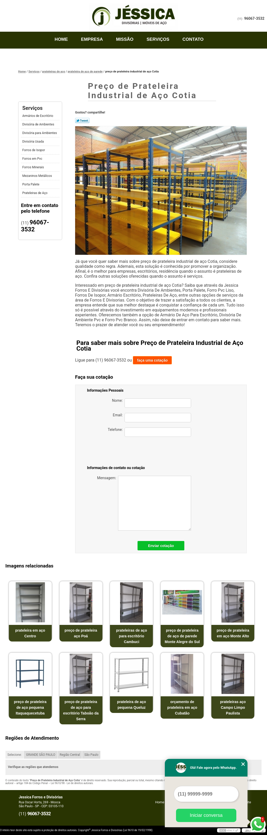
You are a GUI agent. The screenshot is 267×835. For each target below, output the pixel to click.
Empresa (92, 39)
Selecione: (15, 755)
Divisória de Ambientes (38, 124)
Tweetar (82, 120)
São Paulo (91, 755)
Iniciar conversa (206, 815)
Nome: (151, 403)
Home (61, 39)
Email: (152, 417)
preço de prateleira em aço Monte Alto (233, 633)
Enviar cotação (161, 546)
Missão (124, 39)
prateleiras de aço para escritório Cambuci (131, 636)
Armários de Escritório (38, 116)
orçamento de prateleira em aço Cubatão (182, 707)
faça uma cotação (152, 360)
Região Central (70, 755)
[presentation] (154, 452)
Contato (193, 39)
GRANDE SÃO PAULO (40, 755)
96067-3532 (254, 18)
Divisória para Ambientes (40, 133)
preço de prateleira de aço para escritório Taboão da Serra (81, 710)
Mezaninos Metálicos (37, 176)
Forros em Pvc (32, 159)
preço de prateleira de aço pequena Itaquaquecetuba (30, 707)
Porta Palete (31, 184)
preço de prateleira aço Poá (80, 633)
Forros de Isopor (34, 150)
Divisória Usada (33, 141)
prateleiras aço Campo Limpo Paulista (233, 707)
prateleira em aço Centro (30, 633)
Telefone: (149, 432)
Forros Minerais (33, 167)
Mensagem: (144, 503)
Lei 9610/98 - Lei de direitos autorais (72, 783)
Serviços (158, 39)
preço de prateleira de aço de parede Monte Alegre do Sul (182, 636)
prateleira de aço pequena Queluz (131, 705)
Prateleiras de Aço (35, 193)
